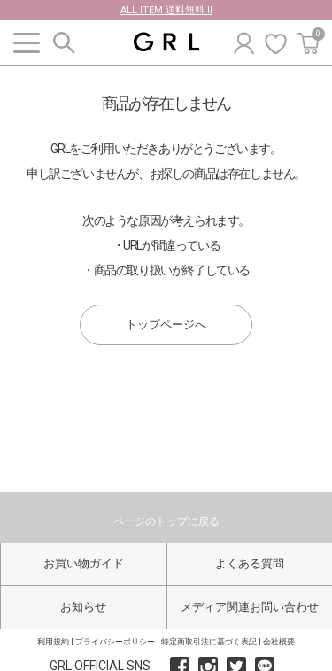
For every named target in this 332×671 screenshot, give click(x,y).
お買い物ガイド (83, 563)
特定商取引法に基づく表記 (209, 641)
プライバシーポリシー (115, 641)
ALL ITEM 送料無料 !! (166, 10)
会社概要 (279, 641)
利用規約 (53, 641)
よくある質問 (249, 563)
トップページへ (166, 324)
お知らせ (83, 606)
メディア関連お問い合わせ (250, 606)
